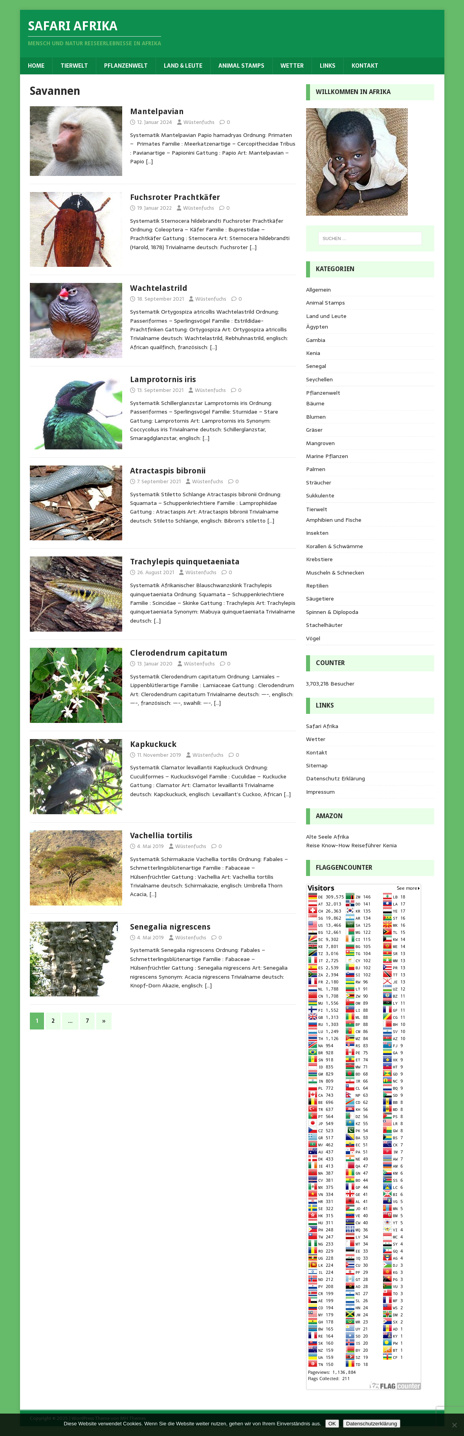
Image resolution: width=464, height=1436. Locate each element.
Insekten (317, 533)
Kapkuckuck (153, 744)
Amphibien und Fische (333, 520)
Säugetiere (320, 598)
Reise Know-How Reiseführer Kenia (351, 845)
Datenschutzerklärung (371, 1424)
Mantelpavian (157, 111)
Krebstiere (319, 559)
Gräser (314, 429)
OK (332, 1424)
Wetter (292, 65)
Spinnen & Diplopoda (332, 612)
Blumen (316, 416)
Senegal (316, 366)
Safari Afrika (322, 726)
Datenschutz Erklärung (335, 778)
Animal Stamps (241, 65)
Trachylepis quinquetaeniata (185, 561)
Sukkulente (320, 495)
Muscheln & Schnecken (335, 572)
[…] (149, 161)
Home (36, 65)
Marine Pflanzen (327, 456)
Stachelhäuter (324, 625)
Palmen (315, 469)
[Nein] (454, 1425)
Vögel (313, 638)
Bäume (315, 403)
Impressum (320, 791)
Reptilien (317, 585)
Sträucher (318, 482)
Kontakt (365, 65)
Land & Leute (183, 65)
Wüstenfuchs (199, 122)
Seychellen (319, 379)
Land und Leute (326, 316)
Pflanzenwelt (126, 65)
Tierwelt (74, 65)
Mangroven (320, 443)
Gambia (315, 340)
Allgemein (318, 289)
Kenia (313, 353)
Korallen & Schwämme (334, 546)
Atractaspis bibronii (167, 470)
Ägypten (317, 326)
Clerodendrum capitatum (178, 653)
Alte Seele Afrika (327, 836)
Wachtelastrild (158, 288)
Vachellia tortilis (161, 835)
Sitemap (317, 765)
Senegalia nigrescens (170, 926)
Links (328, 65)
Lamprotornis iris (163, 379)
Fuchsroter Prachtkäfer (175, 197)
